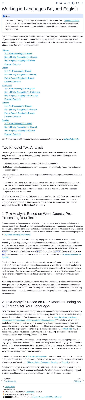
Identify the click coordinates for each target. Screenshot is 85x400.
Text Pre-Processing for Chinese (18, 53)
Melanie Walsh (10, 387)
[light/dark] (73, 3)
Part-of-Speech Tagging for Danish (19, 78)
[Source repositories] (61, 3)
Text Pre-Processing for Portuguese (19, 88)
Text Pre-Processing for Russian (18, 106)
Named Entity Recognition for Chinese (20, 57)
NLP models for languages (36, 356)
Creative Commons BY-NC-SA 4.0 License (47, 397)
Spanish (5, 120)
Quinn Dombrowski (71, 21)
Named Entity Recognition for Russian (20, 110)
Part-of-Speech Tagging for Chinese (19, 61)
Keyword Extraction (12, 64)
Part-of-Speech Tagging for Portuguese (21, 96)
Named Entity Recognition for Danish (20, 75)
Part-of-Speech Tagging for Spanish (19, 131)
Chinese (5, 50)
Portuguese (7, 85)
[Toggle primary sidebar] (3, 3)
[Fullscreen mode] (69, 3)
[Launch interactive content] (57, 3)
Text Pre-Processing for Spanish (18, 123)
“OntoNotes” (67, 329)
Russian (5, 103)
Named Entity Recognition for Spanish (20, 127)
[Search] (77, 3)
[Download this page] (65, 3)
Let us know (30, 392)
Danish (5, 68)
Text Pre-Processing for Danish (17, 71)
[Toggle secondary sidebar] (82, 3)
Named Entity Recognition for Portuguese (22, 92)
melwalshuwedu (71, 139)
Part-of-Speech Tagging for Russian (19, 113)
